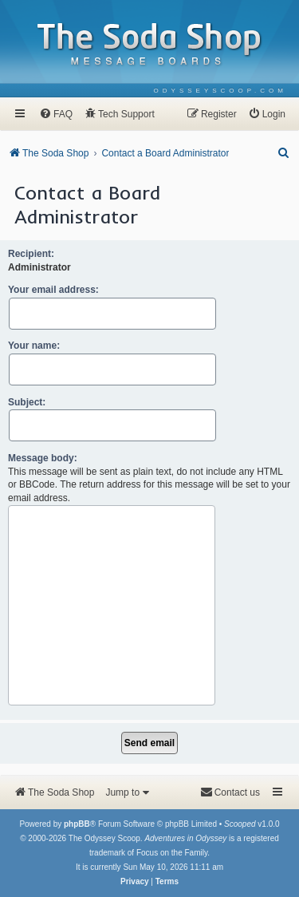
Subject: (26, 402)
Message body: (42, 458)
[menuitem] (220, 91)
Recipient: (31, 253)
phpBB (77, 824)
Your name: (34, 345)
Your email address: (53, 289)
